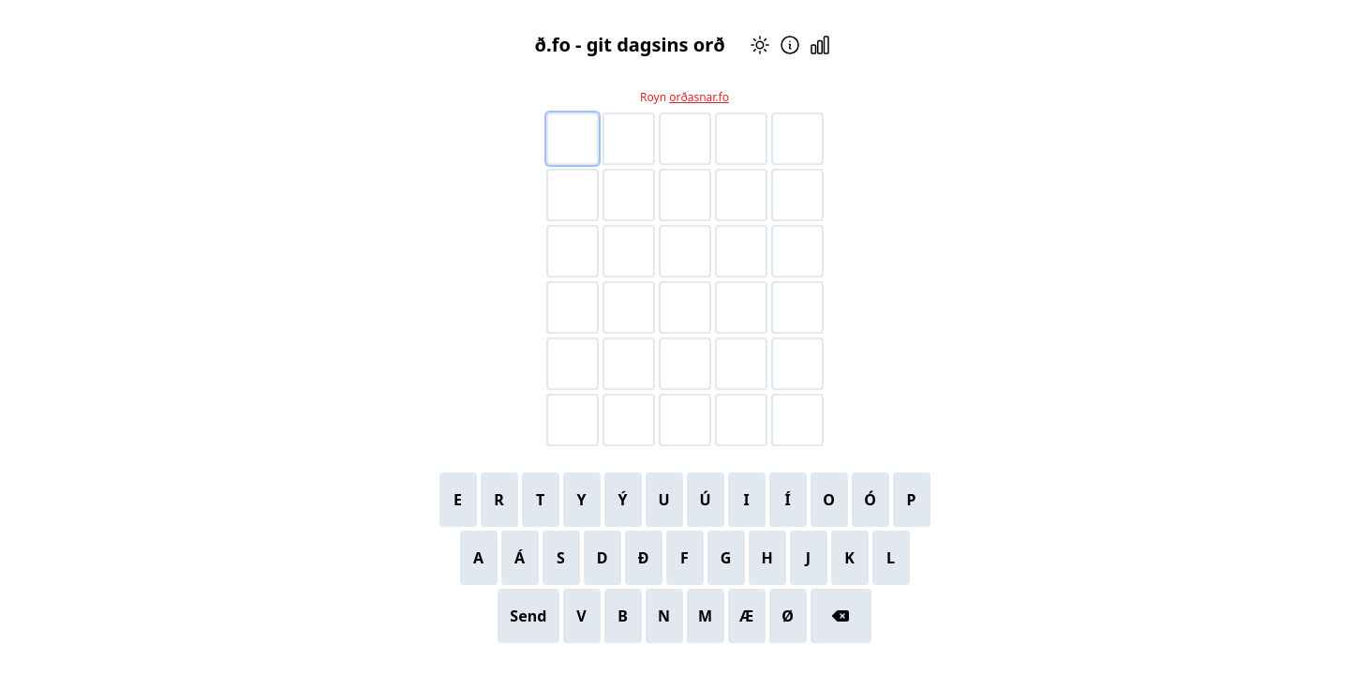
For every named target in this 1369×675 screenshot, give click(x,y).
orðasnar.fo (699, 97)
